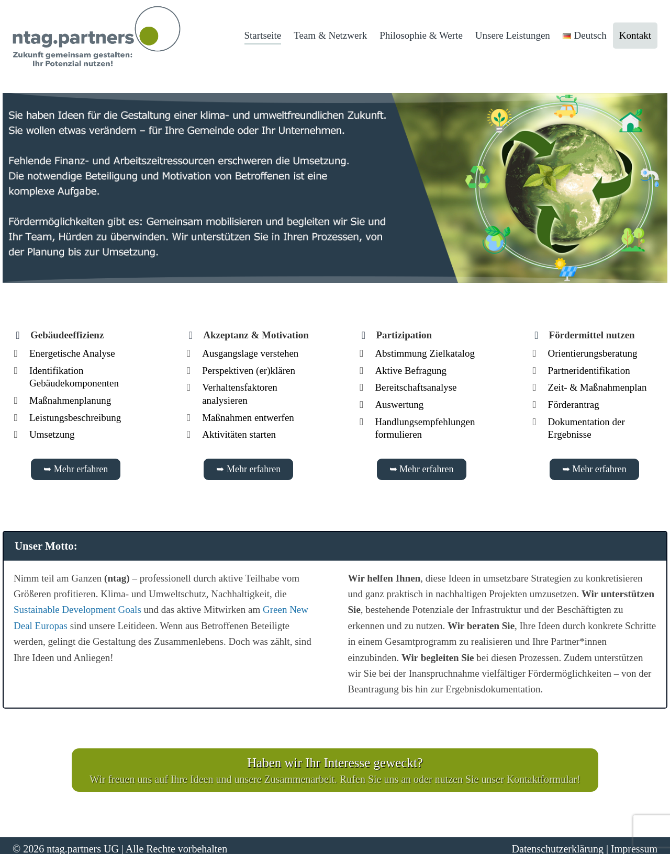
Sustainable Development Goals (77, 606)
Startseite (263, 35)
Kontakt (635, 35)
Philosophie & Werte (421, 35)
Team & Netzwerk (330, 35)
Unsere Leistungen (512, 35)
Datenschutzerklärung (558, 842)
